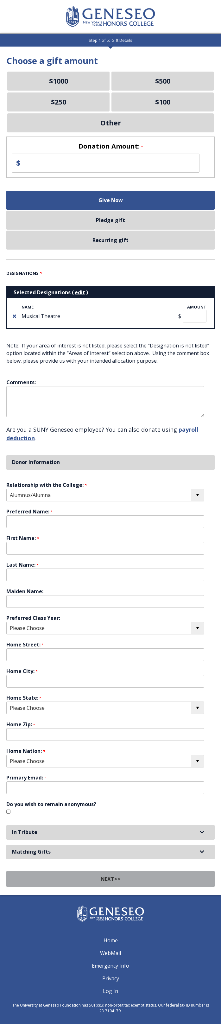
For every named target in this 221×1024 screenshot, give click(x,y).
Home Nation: (25, 750)
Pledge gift (110, 220)
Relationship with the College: (46, 484)
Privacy (110, 978)
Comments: (21, 382)
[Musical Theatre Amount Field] (194, 316)
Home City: (21, 671)
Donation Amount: (111, 146)
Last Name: (22, 564)
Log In (110, 991)
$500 (162, 81)
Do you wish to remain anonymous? (51, 804)
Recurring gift (110, 240)
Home (111, 940)
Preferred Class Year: (33, 617)
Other (110, 122)
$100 (162, 101)
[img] (14, 316)
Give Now (110, 200)
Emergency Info (110, 965)
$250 (58, 101)
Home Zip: (20, 724)
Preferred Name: (29, 511)
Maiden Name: (24, 591)
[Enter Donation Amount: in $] (105, 163)
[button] (110, 832)
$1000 (58, 81)
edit (80, 292)
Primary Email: (26, 777)
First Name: (22, 538)
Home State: (23, 697)
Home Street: (24, 644)
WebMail (110, 953)
